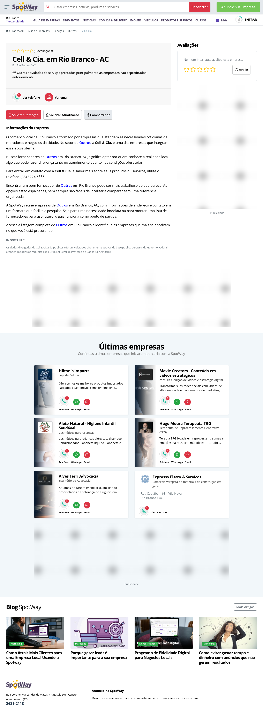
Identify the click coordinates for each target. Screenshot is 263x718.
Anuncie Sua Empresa (238, 7)
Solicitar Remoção (23, 115)
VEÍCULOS (151, 20)
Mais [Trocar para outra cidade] (221, 20)
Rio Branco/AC (15, 31)
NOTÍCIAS (89, 20)
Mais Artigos (245, 607)
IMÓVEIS (135, 20)
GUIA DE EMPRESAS (46, 20)
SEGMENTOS (71, 20)
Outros (72, 31)
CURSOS (200, 20)
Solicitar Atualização (62, 115)
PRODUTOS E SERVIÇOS (176, 20)
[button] (7, 7)
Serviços (59, 31)
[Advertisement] (217, 147)
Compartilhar (98, 115)
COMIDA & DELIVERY (113, 20)
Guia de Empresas (39, 31)
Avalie (241, 70)
